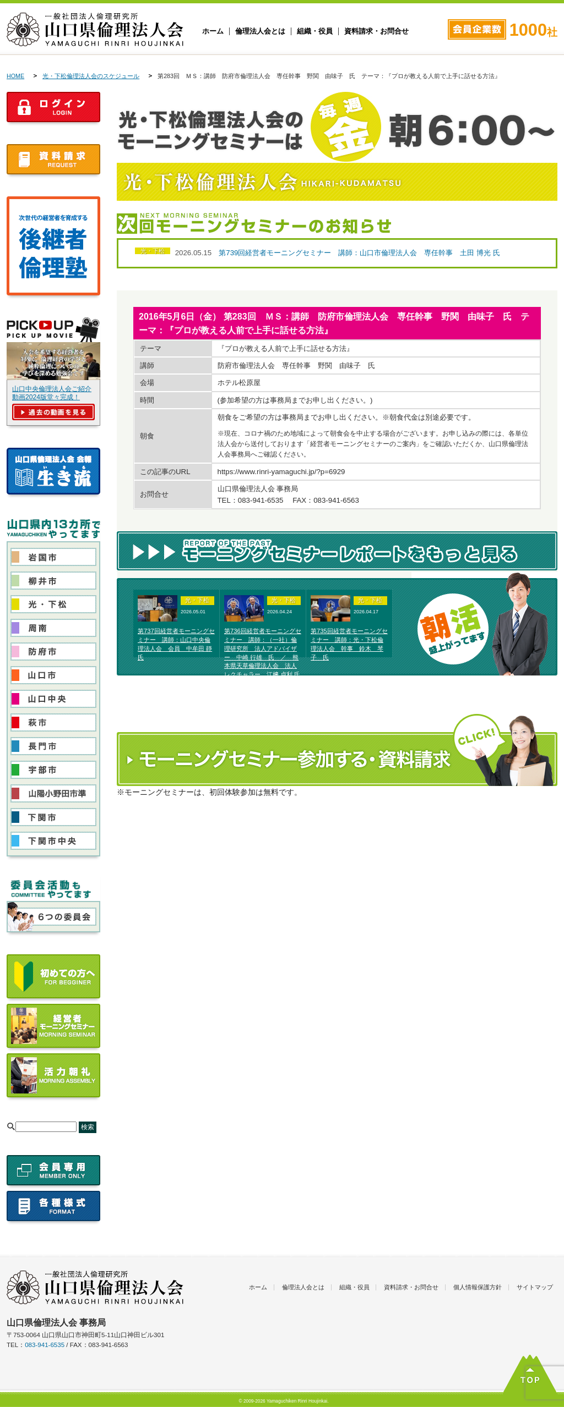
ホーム (213, 31)
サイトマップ (535, 1287)
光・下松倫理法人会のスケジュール (90, 76)
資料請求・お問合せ (376, 31)
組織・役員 (315, 31)
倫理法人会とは (260, 31)
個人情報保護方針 (477, 1287)
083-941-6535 (44, 1345)
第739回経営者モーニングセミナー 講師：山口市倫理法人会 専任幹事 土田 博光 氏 (359, 253)
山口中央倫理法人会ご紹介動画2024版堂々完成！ (51, 393)
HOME (15, 76)
